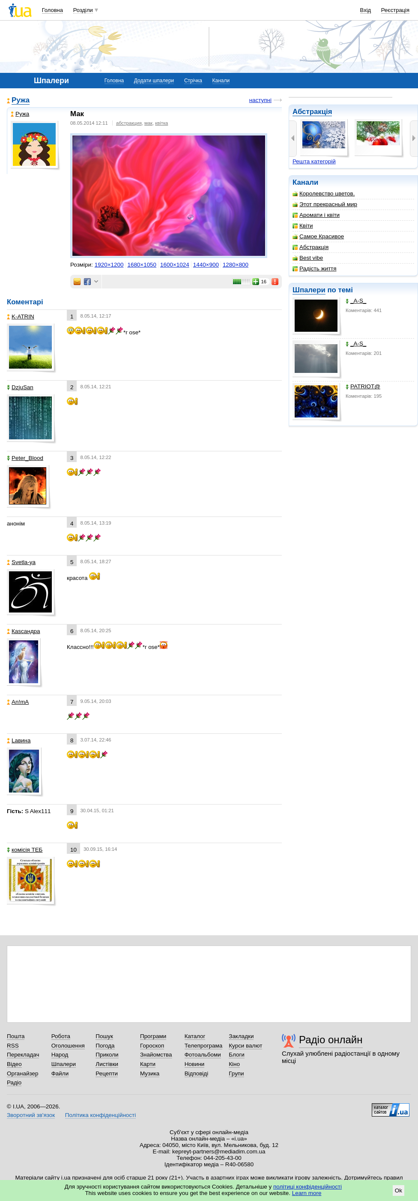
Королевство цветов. (324, 193)
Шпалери (309, 290)
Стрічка (193, 81)
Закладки (241, 1036)
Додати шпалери (154, 81)
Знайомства (156, 1054)
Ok (398, 1190)
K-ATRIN (20, 316)
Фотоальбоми (203, 1054)
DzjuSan (20, 387)
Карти (147, 1064)
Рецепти (107, 1073)
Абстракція (312, 112)
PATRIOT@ (363, 386)
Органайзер (22, 1073)
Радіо (14, 1082)
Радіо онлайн (331, 1039)
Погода (105, 1045)
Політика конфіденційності (100, 1115)
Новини (195, 1064)
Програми (153, 1036)
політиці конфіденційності (307, 1186)
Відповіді (197, 1073)
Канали (221, 81)
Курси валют (245, 1045)
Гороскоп (152, 1045)
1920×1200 (109, 264)
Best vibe (308, 258)
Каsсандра (23, 631)
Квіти (303, 225)
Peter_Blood (25, 458)
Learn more (307, 1193)
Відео (14, 1064)
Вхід (365, 10)
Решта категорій (314, 161)
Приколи (107, 1054)
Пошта (15, 1036)
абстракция (129, 123)
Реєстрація (395, 10)
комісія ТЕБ (24, 850)
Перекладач (23, 1054)
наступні (260, 100)
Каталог (195, 1036)
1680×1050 (141, 264)
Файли (60, 1073)
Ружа (21, 100)
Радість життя (315, 268)
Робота (60, 1036)
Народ (60, 1054)
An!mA (18, 702)
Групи (236, 1073)
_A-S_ (356, 300)
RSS (13, 1045)
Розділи (83, 10)
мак (148, 123)
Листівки (107, 1064)
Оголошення (68, 1045)
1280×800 (235, 264)
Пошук (104, 1036)
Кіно (234, 1064)
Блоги (237, 1054)
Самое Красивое (318, 236)
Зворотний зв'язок (31, 1115)
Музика (149, 1073)
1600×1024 (174, 264)
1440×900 (206, 264)
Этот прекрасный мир (325, 204)
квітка (161, 123)
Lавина (19, 740)
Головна (52, 10)
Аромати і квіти (316, 215)
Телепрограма (204, 1045)
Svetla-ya (21, 562)
